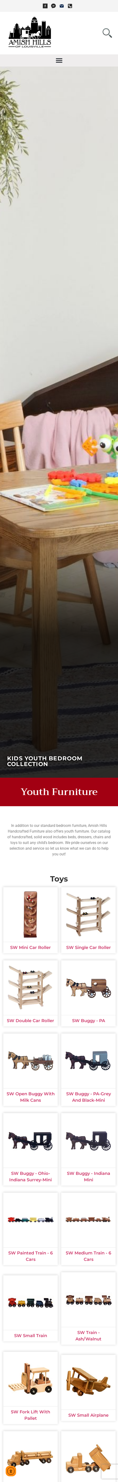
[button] (59, 60)
